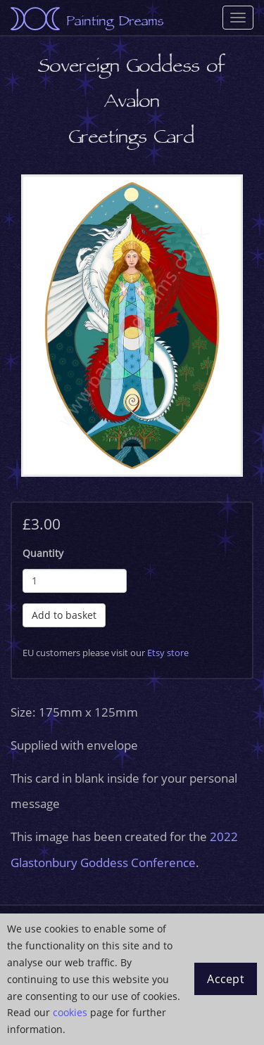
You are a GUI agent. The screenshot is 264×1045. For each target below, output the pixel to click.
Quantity (43, 553)
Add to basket (64, 615)
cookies (70, 1012)
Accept (225, 979)
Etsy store (168, 652)
